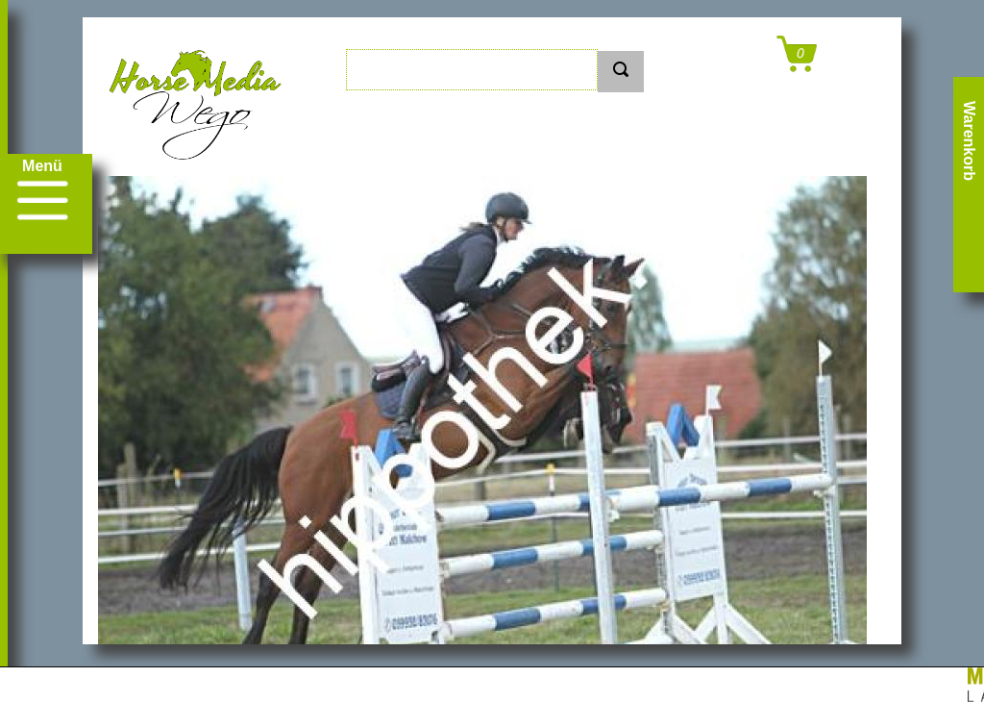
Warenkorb (969, 141)
